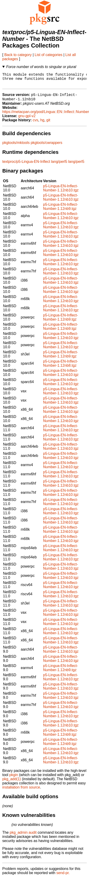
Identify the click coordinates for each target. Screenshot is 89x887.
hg (42, 124)
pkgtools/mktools (16, 147)
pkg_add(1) (11, 783)
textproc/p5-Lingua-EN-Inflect (26, 166)
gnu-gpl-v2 (27, 120)
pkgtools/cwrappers (46, 147)
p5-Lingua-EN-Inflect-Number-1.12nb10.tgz (61, 192)
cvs (35, 124)
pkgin (13, 779)
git (48, 124)
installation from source (21, 791)
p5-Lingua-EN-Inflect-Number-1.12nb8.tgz (60, 367)
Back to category (18, 55)
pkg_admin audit (23, 837)
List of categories (48, 55)
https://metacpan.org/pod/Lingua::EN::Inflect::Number (45, 116)
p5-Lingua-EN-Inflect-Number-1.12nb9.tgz (60, 211)
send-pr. (63, 877)
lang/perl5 (59, 166)
